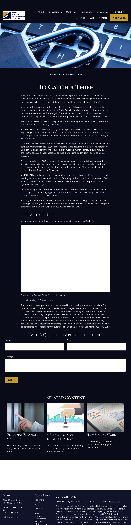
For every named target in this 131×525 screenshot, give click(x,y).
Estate (37, 498)
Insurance (39, 500)
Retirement (39, 492)
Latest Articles (40, 511)
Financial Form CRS (68, 489)
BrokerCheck (114, 494)
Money (37, 506)
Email (69, 332)
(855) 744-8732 (14, 492)
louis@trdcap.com (10, 509)
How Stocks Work (101, 427)
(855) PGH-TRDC (15, 495)
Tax (36, 503)
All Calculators (41, 516)
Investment (39, 495)
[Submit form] (11, 372)
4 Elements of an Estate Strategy (61, 429)
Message (9, 349)
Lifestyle (38, 508)
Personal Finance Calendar (22, 429)
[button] (41, 4)
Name (7, 332)
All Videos (39, 514)
